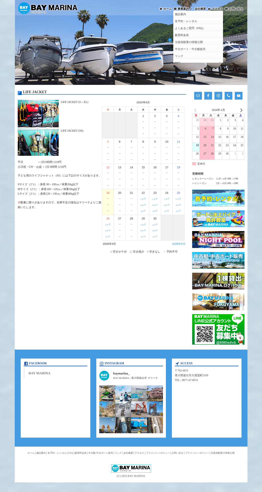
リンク (118, 453)
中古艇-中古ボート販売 (100, 453)
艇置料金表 (81, 453)
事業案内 (185, 9)
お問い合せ (236, 8)
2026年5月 (178, 243)
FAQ (70, 453)
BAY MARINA (40, 373)
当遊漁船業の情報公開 (223, 453)
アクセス (217, 8)
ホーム (167, 8)
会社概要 (200, 8)
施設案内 (41, 453)
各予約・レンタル (57, 453)
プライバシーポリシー (158, 453)
